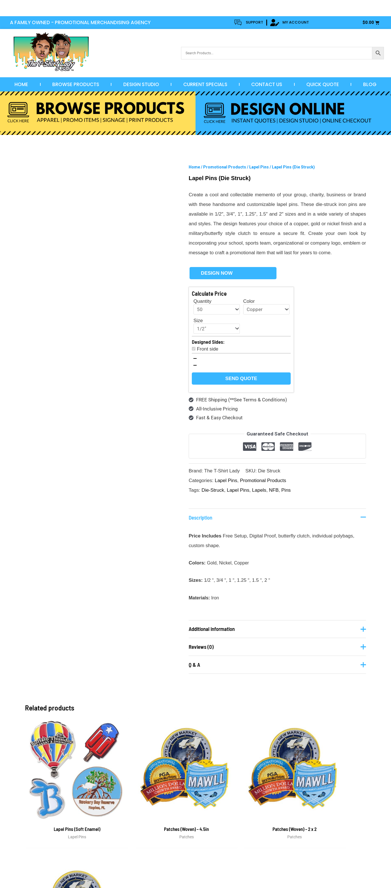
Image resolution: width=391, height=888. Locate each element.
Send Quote (241, 378)
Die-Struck (212, 490)
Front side (208, 349)
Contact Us (266, 84)
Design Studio (141, 84)
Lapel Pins (259, 167)
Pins (286, 490)
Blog (370, 84)
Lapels (259, 490)
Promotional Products (224, 167)
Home (21, 84)
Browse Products (75, 84)
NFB (274, 490)
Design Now (216, 273)
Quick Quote (322, 84)
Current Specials (205, 84)
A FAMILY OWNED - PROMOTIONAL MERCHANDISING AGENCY (80, 22)
